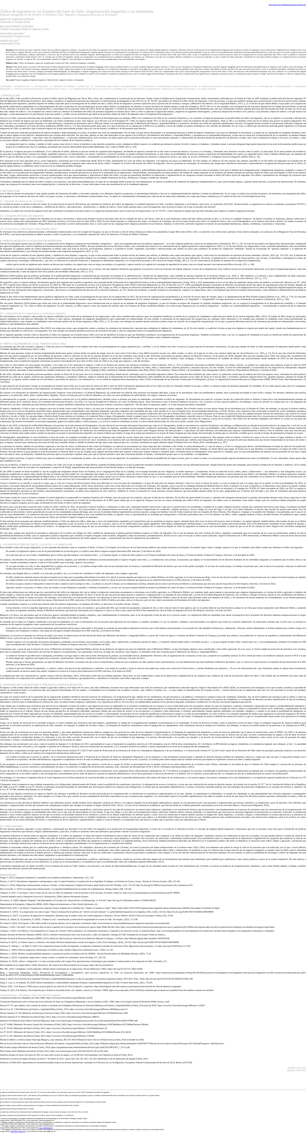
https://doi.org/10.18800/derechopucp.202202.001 (287, 5)
